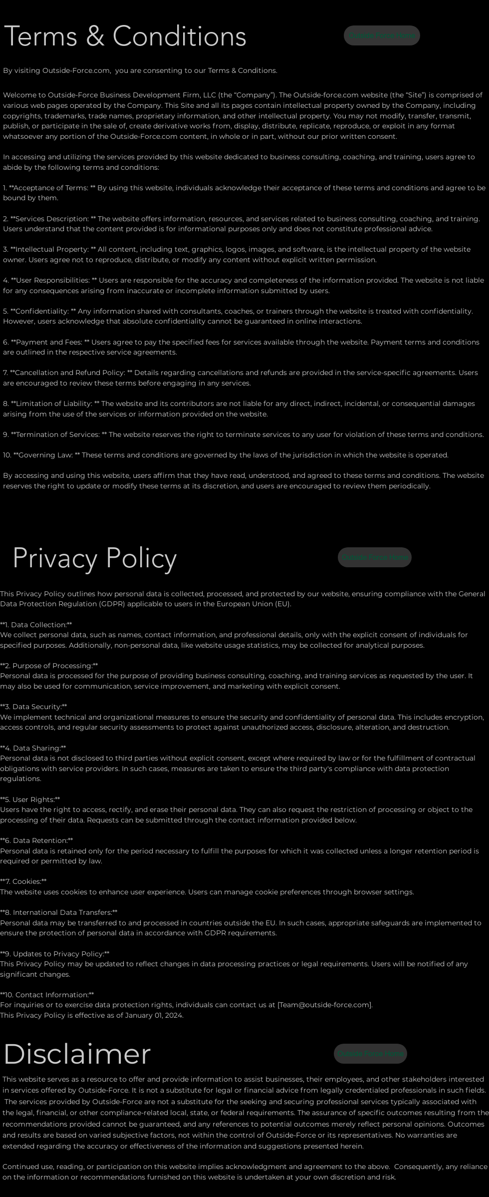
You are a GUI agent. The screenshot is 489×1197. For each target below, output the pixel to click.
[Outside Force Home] (382, 35)
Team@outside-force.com (324, 1004)
